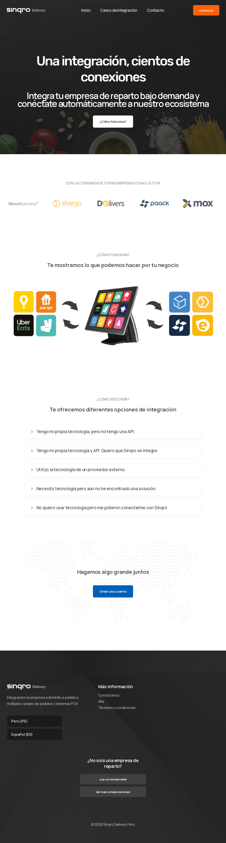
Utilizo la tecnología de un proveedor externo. (81, 469)
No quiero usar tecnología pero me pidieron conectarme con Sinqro (101, 508)
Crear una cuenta (113, 591)
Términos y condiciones (117, 707)
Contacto (156, 10)
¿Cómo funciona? (113, 121)
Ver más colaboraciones (113, 792)
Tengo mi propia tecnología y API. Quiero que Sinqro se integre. (97, 450)
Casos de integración (118, 10)
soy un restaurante (113, 779)
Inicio (85, 10)
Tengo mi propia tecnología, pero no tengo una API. (85, 431)
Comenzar (206, 11)
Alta (101, 701)
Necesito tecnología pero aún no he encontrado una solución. (96, 489)
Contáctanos (108, 695)
